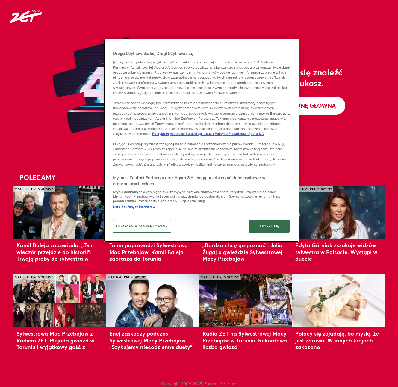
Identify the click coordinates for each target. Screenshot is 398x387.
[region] (201, 140)
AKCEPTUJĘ (269, 226)
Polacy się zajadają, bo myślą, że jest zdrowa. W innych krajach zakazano (337, 340)
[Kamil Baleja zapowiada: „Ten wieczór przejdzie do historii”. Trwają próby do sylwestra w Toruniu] (59, 212)
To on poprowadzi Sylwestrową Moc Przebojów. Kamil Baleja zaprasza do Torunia (148, 252)
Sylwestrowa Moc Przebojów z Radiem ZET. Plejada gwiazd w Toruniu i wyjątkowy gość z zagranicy (55, 343)
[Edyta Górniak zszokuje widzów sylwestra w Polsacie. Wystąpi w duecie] (338, 212)
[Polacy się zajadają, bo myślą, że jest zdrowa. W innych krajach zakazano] (338, 300)
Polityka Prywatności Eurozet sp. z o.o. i (183, 133)
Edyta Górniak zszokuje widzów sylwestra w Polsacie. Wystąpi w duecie (336, 252)
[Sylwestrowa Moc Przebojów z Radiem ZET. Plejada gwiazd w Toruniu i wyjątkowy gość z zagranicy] (59, 300)
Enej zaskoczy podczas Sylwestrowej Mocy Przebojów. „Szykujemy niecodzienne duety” (150, 340)
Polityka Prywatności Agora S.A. (239, 133)
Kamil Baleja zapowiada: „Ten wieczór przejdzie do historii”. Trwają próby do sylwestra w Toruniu (54, 255)
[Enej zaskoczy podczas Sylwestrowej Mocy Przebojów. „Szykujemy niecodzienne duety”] (152, 300)
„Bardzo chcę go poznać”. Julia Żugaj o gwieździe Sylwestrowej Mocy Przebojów (242, 252)
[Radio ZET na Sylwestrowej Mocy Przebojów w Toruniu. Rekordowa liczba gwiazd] (245, 300)
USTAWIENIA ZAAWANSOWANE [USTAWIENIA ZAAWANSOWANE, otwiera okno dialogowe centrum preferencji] (142, 226)
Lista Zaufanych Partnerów (134, 206)
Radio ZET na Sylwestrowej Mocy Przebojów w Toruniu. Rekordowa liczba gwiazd (244, 340)
